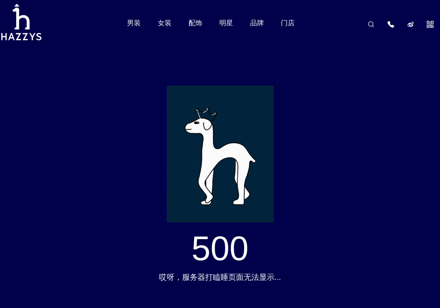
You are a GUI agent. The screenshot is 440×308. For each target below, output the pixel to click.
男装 (134, 23)
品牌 (257, 23)
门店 (288, 23)
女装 (164, 23)
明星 (226, 23)
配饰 (195, 23)
